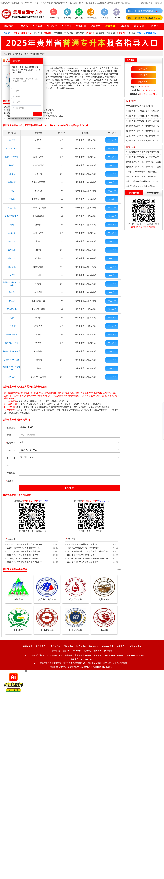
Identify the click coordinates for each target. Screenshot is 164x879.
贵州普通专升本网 (20, 54)
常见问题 (139, 26)
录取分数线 (92, 17)
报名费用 (38, 33)
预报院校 (10, 428)
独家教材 (95, 26)
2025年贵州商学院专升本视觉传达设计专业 (25, 562)
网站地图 (108, 651)
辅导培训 (81, 26)
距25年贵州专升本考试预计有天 (144, 17)
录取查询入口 (143, 82)
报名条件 (67, 17)
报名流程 (79, 17)
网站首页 (9, 26)
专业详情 (112, 140)
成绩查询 (110, 33)
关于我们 (56, 651)
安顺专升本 (68, 646)
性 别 (11, 458)
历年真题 (124, 26)
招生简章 (38, 26)
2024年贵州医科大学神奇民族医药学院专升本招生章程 (89, 558)
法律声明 (77, 651)
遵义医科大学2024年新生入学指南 (140, 186)
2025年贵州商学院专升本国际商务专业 (23, 555)
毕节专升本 (81, 646)
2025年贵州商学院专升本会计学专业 (22, 558)
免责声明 (87, 651)
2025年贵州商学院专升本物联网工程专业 (24, 544)
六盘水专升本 (41, 646)
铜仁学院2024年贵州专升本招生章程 (82, 544)
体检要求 (80, 33)
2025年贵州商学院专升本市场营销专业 (23, 548)
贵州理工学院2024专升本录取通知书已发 (143, 167)
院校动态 (11, 539)
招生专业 (66, 26)
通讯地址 (10, 481)
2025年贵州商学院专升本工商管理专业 (23, 551)
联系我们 (66, 651)
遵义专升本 (55, 646)
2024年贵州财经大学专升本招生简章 (82, 562)
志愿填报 (100, 33)
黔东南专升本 (107, 646)
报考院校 (52, 26)
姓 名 (10, 465)
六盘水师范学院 (37, 54)
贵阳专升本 (28, 646)
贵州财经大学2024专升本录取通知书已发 (143, 162)
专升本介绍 (54, 17)
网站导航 (158, 3)
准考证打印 (69, 33)
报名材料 (58, 33)
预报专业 (10, 435)
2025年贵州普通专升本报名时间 (139, 106)
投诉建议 (97, 651)
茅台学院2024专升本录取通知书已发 (141, 171)
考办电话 (131, 33)
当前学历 (10, 450)
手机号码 (10, 473)
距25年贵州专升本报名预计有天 (144, 10)
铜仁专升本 (94, 646)
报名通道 (104, 17)
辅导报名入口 (143, 69)
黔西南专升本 (135, 646)
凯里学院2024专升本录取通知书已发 (141, 176)
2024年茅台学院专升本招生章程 (80, 555)
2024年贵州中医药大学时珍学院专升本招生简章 (87, 551)
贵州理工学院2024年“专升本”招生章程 (83, 548)
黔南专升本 (121, 646)
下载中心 (153, 26)
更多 (119, 569)
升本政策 (23, 26)
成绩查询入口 (143, 75)
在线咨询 (116, 17)
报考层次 (10, 443)
